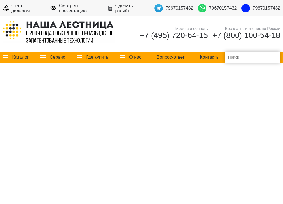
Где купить (97, 57)
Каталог (20, 57)
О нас (135, 57)
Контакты (209, 57)
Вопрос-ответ (171, 57)
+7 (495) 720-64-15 (174, 35)
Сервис (57, 57)
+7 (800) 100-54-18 (246, 35)
